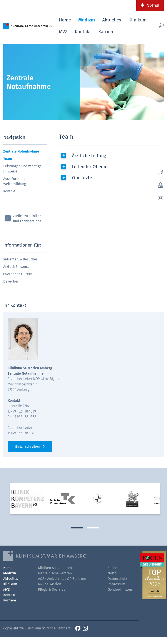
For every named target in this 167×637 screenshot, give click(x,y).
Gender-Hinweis (120, 589)
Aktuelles (111, 20)
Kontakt (83, 31)
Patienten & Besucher (20, 259)
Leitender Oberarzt (91, 166)
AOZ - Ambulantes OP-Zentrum (62, 579)
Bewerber (10, 281)
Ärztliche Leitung (89, 155)
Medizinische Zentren (55, 573)
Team (7, 159)
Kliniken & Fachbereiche (57, 568)
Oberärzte (82, 177)
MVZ (63, 31)
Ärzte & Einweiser (17, 267)
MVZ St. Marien (49, 584)
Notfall (153, 5)
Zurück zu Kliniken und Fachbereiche (27, 218)
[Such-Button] (160, 25)
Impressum (116, 584)
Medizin (86, 20)
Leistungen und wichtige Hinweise (22, 168)
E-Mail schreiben (27, 446)
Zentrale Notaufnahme (21, 151)
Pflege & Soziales (51, 589)
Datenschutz (117, 579)
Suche (112, 568)
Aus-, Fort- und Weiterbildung (14, 181)
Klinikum (138, 20)
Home (65, 20)
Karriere (106, 31)
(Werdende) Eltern (17, 274)
